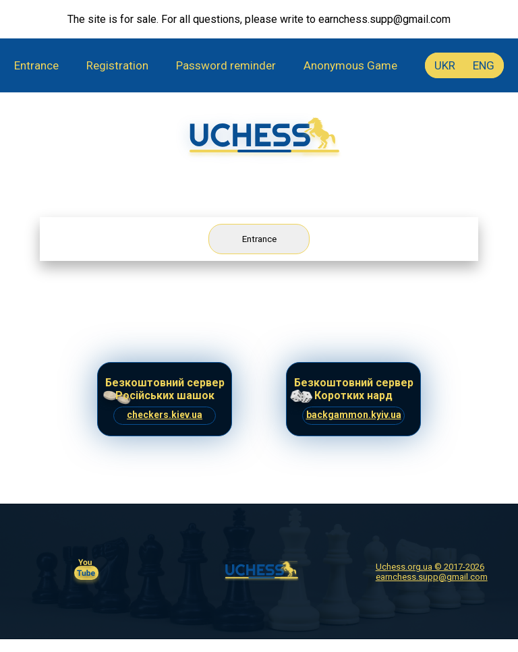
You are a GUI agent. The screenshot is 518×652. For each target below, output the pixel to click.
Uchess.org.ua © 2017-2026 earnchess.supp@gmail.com (432, 572)
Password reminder (226, 65)
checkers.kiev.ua (164, 414)
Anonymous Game (350, 65)
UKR (444, 65)
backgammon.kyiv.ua (353, 414)
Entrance (36, 65)
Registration (117, 65)
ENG (483, 65)
